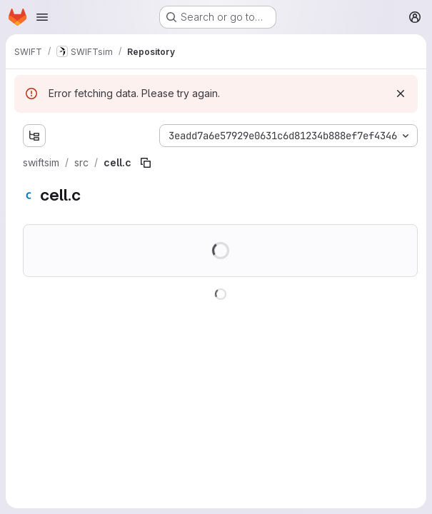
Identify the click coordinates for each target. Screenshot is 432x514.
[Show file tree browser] (34, 135)
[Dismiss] (400, 93)
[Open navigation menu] (42, 17)
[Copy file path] (145, 162)
